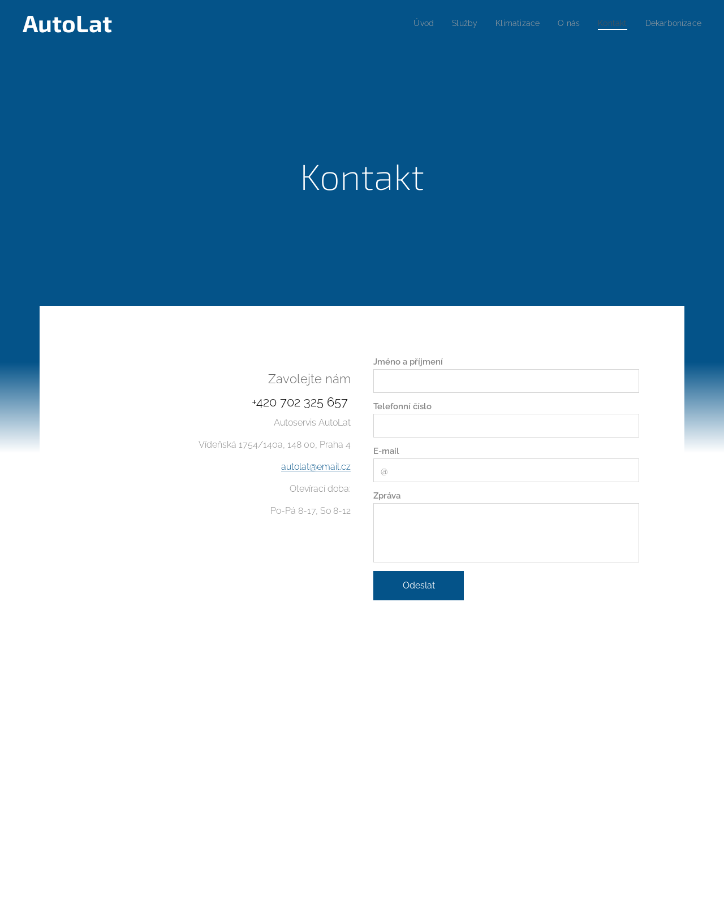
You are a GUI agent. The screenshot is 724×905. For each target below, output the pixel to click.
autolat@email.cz (316, 466)
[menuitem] (409, 23)
